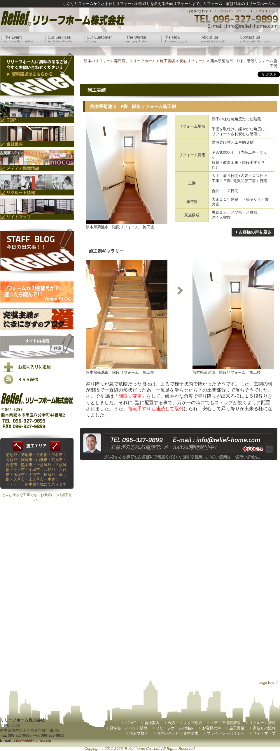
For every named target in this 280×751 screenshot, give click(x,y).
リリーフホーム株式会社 (62, 18)
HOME (130, 723)
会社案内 (152, 723)
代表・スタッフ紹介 (185, 723)
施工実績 (236, 728)
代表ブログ (138, 733)
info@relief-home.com (32, 740)
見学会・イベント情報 (129, 728)
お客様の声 (211, 728)
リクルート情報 (262, 723)
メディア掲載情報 (225, 723)
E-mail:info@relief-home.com (243, 26)
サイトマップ (264, 733)
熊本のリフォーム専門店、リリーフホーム (120, 61)
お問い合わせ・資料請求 (177, 733)
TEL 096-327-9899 (235, 19)
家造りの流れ (264, 728)
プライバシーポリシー (225, 733)
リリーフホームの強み (175, 728)
